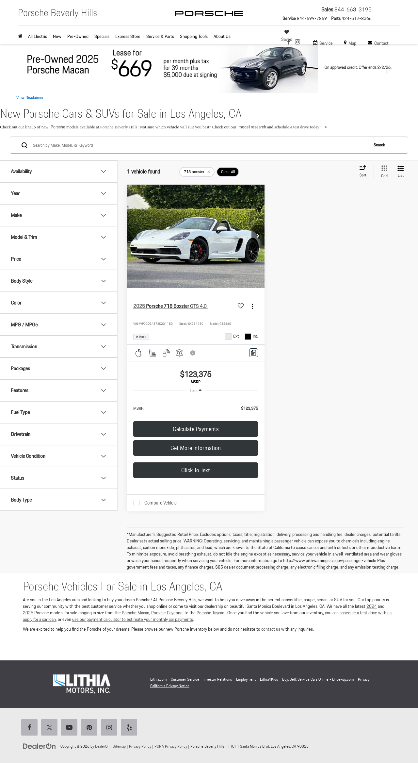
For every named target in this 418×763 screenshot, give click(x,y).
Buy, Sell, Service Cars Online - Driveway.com (318, 679)
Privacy (363, 679)
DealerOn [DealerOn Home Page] (102, 746)
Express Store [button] (127, 36)
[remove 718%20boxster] (197, 172)
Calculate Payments (196, 429)
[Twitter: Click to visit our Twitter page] (50, 728)
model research (252, 126)
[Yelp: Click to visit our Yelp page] (130, 728)
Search (379, 144)
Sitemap (119, 746)
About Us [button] (222, 36)
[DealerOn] (39, 746)
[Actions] (252, 306)
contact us (270, 629)
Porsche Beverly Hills (118, 126)
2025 (28, 612)
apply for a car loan (39, 619)
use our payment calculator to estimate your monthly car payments (132, 619)
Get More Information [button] (195, 448)
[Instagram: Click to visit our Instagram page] (297, 42)
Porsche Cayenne (167, 612)
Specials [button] (101, 36)
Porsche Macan (135, 612)
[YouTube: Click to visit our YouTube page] (70, 728)
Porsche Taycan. (211, 612)
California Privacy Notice (169, 686)
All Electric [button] (37, 36)
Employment (246, 679)
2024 (371, 606)
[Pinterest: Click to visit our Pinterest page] (90, 728)
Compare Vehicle (160, 503)
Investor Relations (217, 679)
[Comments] (253, 352)
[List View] (401, 171)
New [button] (57, 36)
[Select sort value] (365, 171)
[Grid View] (383, 171)
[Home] (21, 36)
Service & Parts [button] (160, 36)
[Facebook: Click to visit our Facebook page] (289, 42)
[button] (258, 236)
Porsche (58, 126)
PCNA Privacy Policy (170, 746)
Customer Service (185, 679)
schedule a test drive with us (366, 612)
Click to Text (195, 470)
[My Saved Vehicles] (287, 35)
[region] (195, 408)
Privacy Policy (140, 746)
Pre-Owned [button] (77, 36)
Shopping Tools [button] (194, 36)
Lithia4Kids (269, 679)
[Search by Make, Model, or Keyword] (199, 145)
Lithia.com (158, 679)
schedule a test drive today (296, 126)
